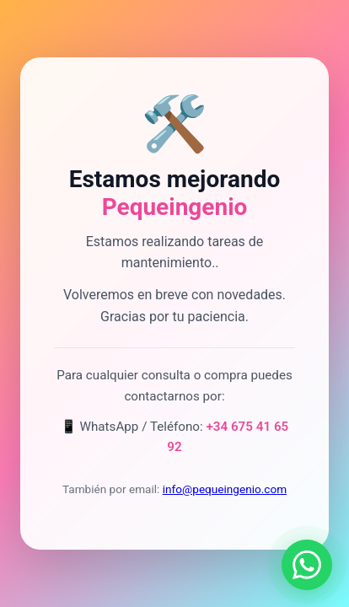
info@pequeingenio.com (225, 489)
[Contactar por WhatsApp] (307, 565)
